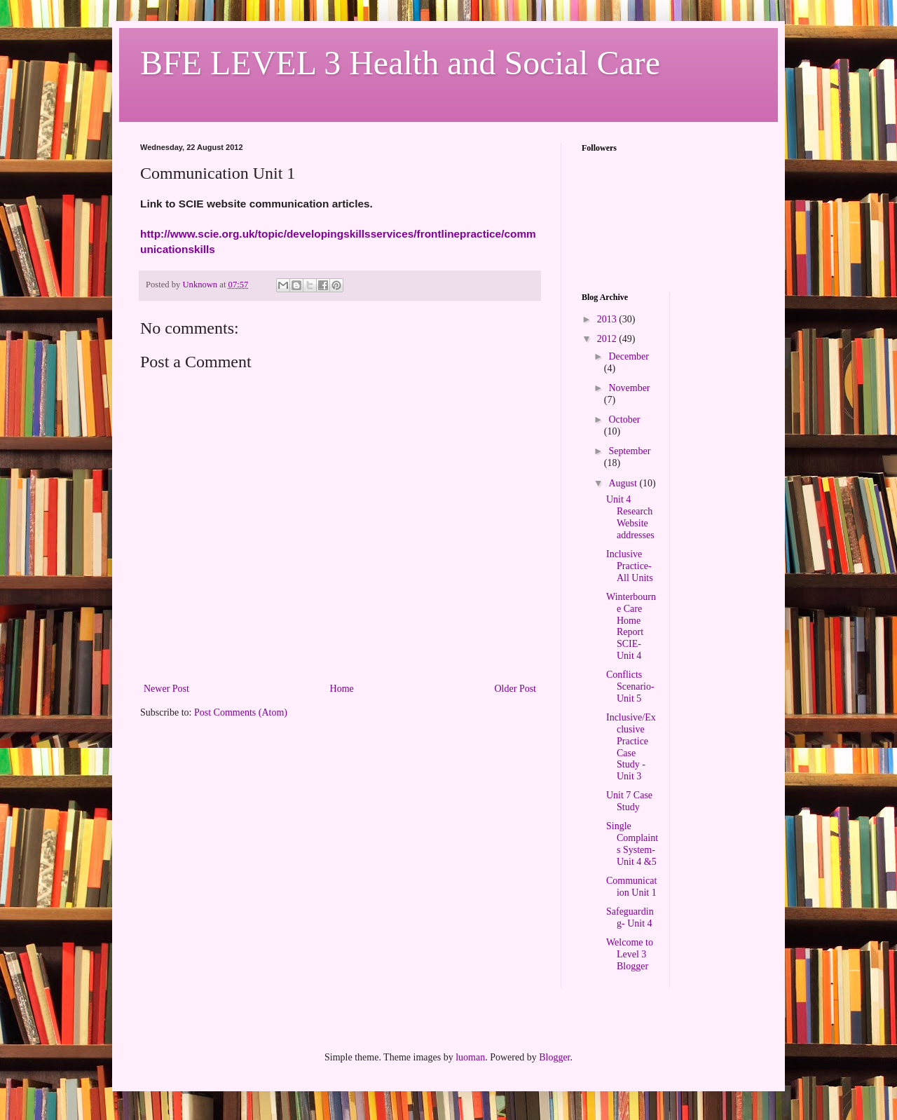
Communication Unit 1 (631, 886)
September (629, 451)
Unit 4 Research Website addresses (630, 517)
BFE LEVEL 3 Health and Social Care (400, 62)
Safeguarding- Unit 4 (630, 917)
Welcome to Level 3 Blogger (629, 954)
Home (342, 688)
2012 (608, 339)
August (623, 483)
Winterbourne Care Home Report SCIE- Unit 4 (631, 626)
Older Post (516, 688)
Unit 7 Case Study (629, 801)
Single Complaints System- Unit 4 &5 (632, 843)
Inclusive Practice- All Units (629, 566)
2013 (608, 319)
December (628, 356)
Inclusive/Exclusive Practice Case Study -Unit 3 (631, 746)
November (629, 388)
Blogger (554, 1057)
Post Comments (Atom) (240, 712)
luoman (470, 1057)
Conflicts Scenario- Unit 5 (630, 686)
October (624, 419)
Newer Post (166, 688)
